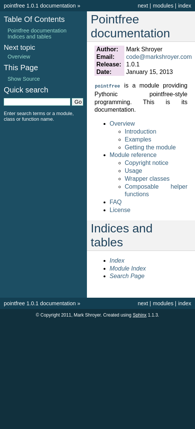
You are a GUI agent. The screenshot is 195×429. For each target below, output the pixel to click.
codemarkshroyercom (159, 57)
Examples (138, 139)
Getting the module (150, 147)
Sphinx (140, 314)
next (143, 6)
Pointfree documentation (37, 31)
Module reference (133, 154)
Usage (133, 170)
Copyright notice (147, 162)
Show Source (24, 79)
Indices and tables (29, 37)
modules (163, 6)
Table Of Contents (34, 19)
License (120, 209)
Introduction (140, 131)
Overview (122, 123)
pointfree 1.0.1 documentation (40, 6)
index (184, 6)
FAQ (116, 201)
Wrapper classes (147, 178)
